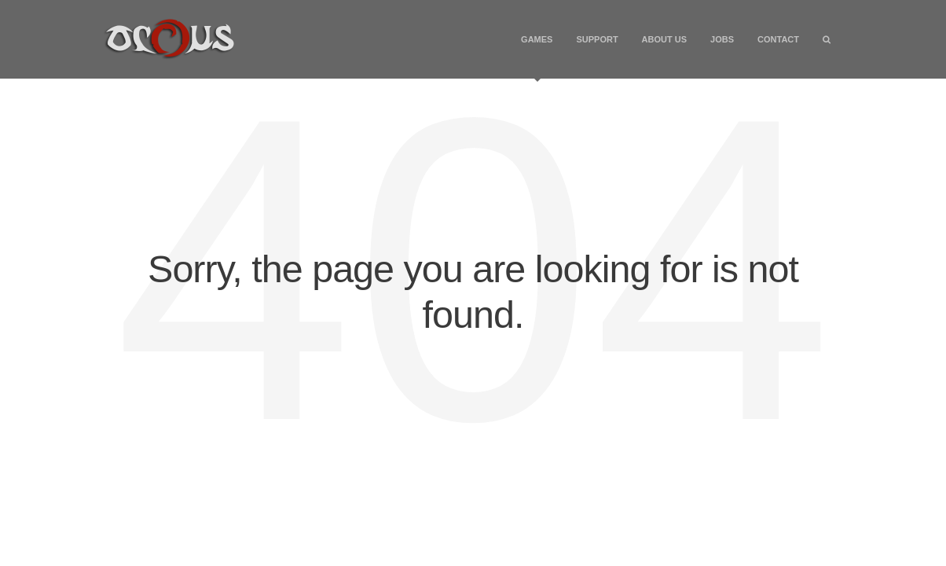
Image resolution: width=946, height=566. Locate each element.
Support (597, 39)
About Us (664, 39)
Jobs (722, 39)
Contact (778, 39)
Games (536, 57)
